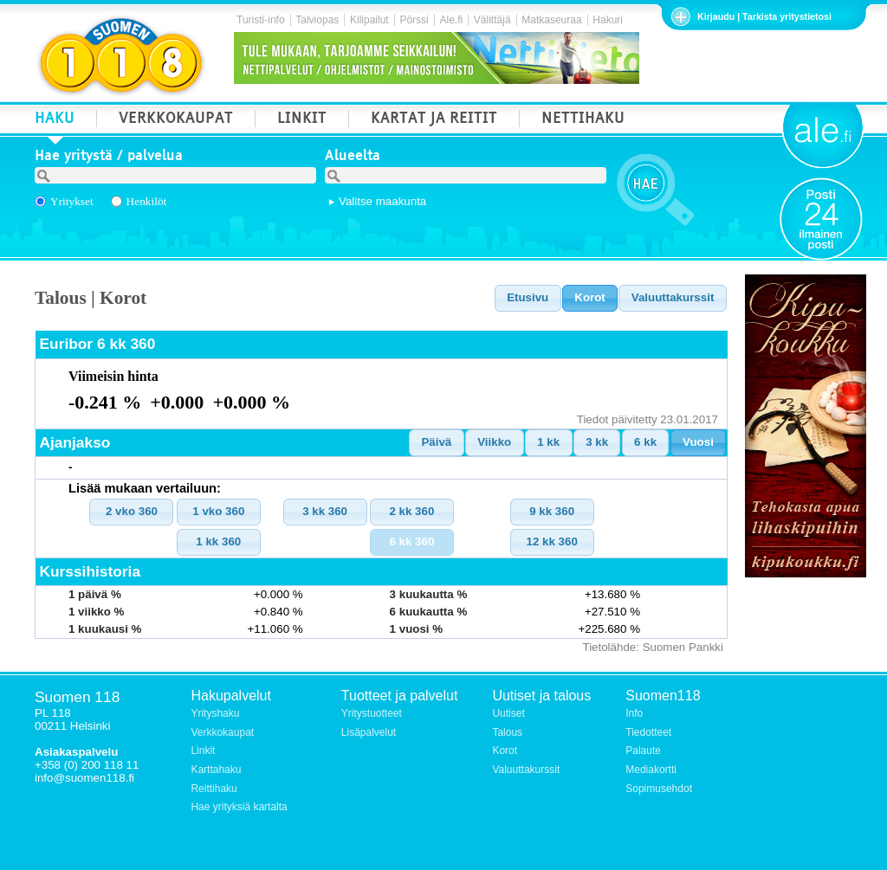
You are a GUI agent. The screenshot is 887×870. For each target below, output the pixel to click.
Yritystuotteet (371, 713)
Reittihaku (213, 789)
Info (634, 713)
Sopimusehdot (658, 789)
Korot (504, 750)
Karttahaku (216, 770)
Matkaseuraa (551, 20)
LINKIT (302, 119)
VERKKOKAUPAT (176, 119)
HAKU (54, 119)
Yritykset (72, 201)
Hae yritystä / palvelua (109, 157)
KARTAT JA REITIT (434, 119)
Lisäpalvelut (368, 732)
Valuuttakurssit (526, 770)
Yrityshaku (215, 713)
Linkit (203, 750)
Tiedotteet (648, 732)
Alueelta (352, 157)
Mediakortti (651, 770)
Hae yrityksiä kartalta (239, 807)
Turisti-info (260, 20)
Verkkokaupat (222, 732)
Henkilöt (146, 201)
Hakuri (607, 20)
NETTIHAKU (583, 119)
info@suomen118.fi (84, 777)
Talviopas (317, 20)
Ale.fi (451, 20)
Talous (507, 732)
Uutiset (508, 713)
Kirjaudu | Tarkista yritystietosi (764, 16)
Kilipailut (369, 20)
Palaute (643, 750)
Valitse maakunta (382, 201)
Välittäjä (492, 20)
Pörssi (413, 20)
